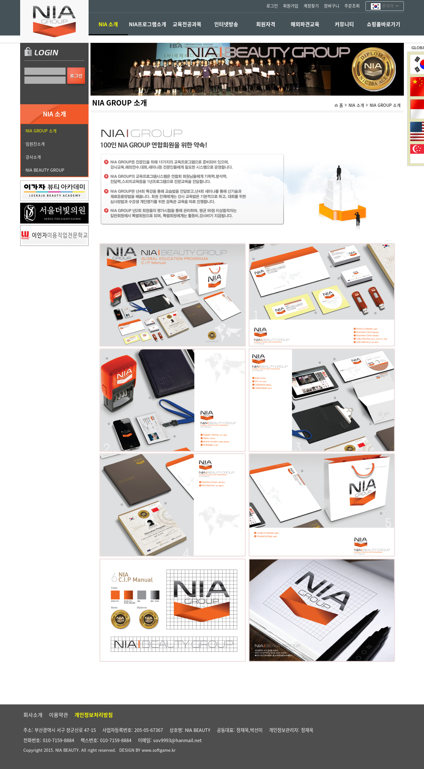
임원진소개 (35, 144)
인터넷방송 (226, 24)
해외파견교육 (305, 24)
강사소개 (33, 157)
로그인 (272, 6)
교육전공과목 (187, 24)
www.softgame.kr (159, 750)
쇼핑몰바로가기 (383, 24)
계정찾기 (311, 6)
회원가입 (290, 6)
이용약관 (58, 714)
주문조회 (352, 6)
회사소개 (33, 714)
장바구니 (331, 6)
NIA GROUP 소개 (385, 105)
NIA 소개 (108, 24)
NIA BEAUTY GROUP (45, 170)
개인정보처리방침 (94, 714)
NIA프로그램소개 (147, 24)
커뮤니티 (344, 24)
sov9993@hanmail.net (177, 740)
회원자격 (265, 24)
